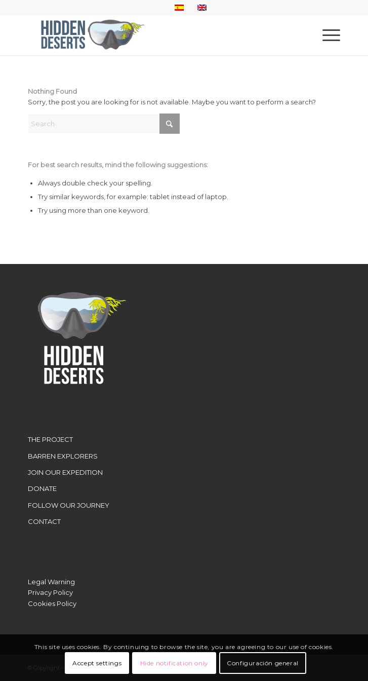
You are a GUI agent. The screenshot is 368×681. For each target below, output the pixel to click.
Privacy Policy (50, 592)
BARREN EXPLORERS (63, 456)
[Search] (104, 124)
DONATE (42, 488)
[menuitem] (326, 35)
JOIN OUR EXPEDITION (65, 472)
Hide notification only (174, 663)
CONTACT (44, 521)
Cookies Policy (52, 603)
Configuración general (263, 663)
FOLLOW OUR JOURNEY (68, 505)
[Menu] (326, 35)
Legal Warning (51, 582)
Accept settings (96, 663)
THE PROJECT (50, 439)
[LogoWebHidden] (153, 35)
